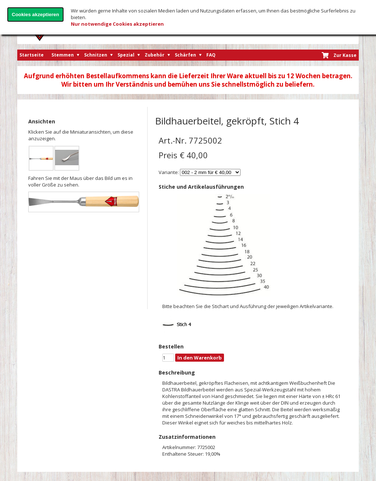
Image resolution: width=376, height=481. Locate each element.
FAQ (211, 55)
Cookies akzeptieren (35, 14)
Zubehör (154, 55)
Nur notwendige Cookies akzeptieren (117, 24)
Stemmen (62, 55)
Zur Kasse (345, 55)
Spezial (126, 55)
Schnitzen (95, 55)
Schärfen (185, 55)
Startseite (31, 55)
